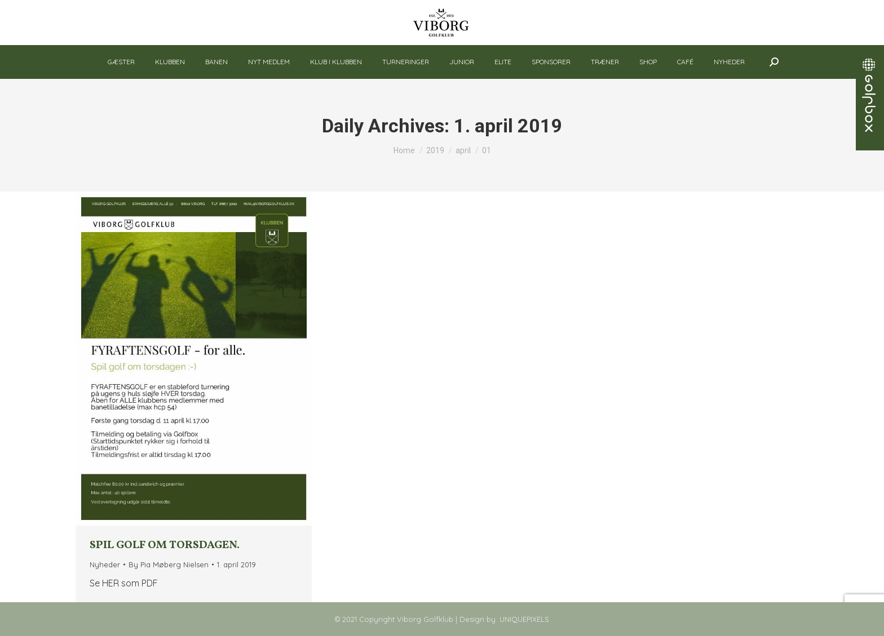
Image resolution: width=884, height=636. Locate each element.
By (169, 564)
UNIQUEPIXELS (524, 619)
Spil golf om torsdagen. (165, 545)
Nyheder (105, 564)
